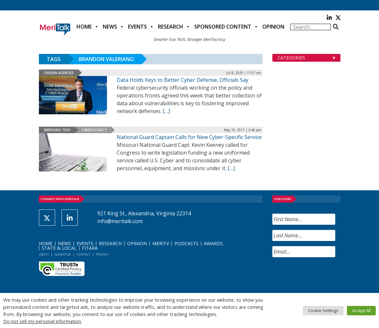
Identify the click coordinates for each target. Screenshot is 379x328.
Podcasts (186, 243)
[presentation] (321, 275)
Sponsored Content (222, 26)
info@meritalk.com (120, 221)
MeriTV (160, 243)
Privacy (102, 254)
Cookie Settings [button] (323, 310)
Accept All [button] (361, 310)
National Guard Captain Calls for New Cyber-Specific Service (189, 137)
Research (170, 26)
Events (137, 26)
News (110, 26)
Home (84, 26)
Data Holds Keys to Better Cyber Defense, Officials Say (182, 79)
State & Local (59, 248)
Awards (213, 243)
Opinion (273, 26)
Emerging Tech (57, 130)
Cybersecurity (94, 130)
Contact (83, 254)
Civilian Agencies (59, 72)
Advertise (62, 254)
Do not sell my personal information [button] (42, 321)
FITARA (90, 248)
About (44, 254)
